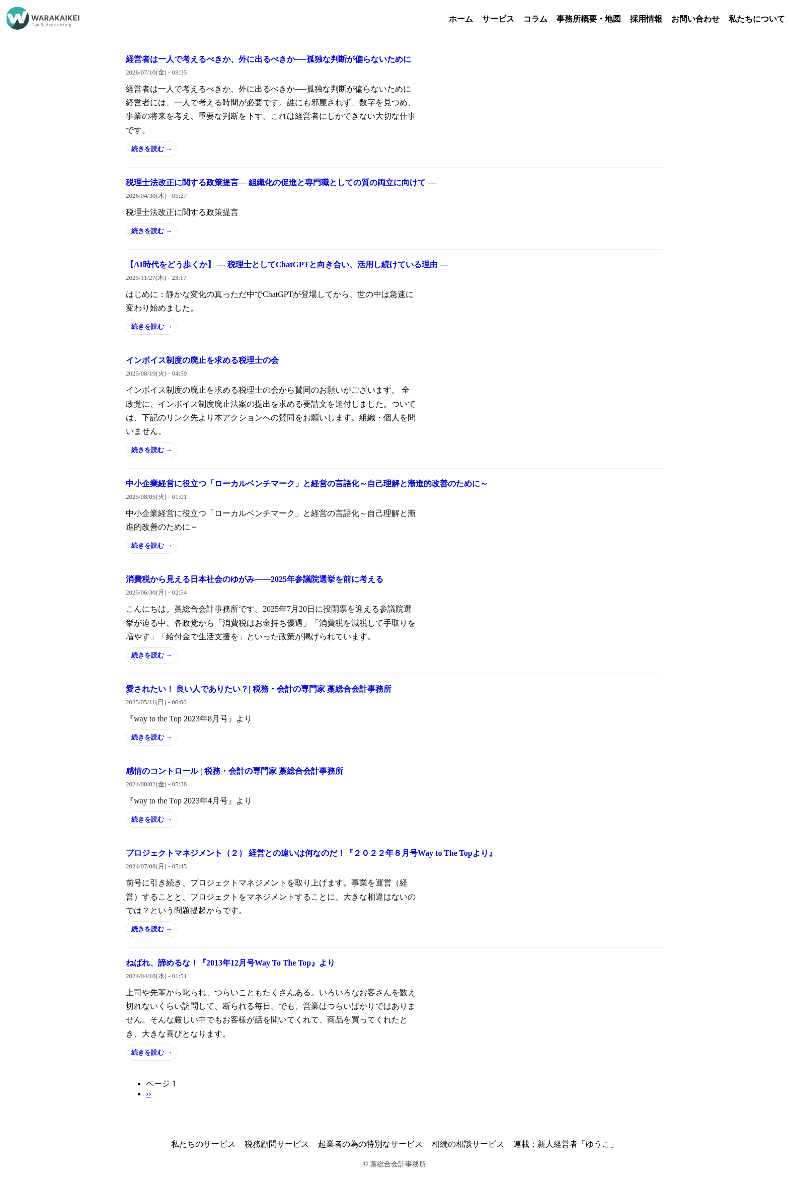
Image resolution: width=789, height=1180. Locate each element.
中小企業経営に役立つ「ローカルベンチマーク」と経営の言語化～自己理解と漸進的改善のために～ (307, 483)
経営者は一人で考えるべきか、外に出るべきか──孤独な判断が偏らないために (268, 59)
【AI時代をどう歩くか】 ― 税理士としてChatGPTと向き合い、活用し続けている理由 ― (287, 264)
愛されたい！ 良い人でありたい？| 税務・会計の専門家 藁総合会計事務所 (258, 689)
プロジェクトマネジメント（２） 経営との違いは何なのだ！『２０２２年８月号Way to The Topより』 (311, 853)
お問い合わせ (695, 19)
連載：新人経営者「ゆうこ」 (565, 1144)
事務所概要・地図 (589, 19)
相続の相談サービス (468, 1144)
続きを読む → (151, 149)
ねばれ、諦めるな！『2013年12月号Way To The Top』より (230, 962)
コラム (535, 19)
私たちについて (757, 19)
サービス (498, 19)
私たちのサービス (203, 1144)
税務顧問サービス (277, 1144)
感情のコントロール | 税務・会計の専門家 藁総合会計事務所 (234, 771)
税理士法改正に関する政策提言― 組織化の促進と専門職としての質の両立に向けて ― (281, 182)
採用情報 (646, 19)
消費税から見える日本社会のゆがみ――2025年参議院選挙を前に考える (254, 579)
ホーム (461, 19)
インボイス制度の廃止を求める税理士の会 (202, 360)
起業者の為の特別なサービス (370, 1144)
